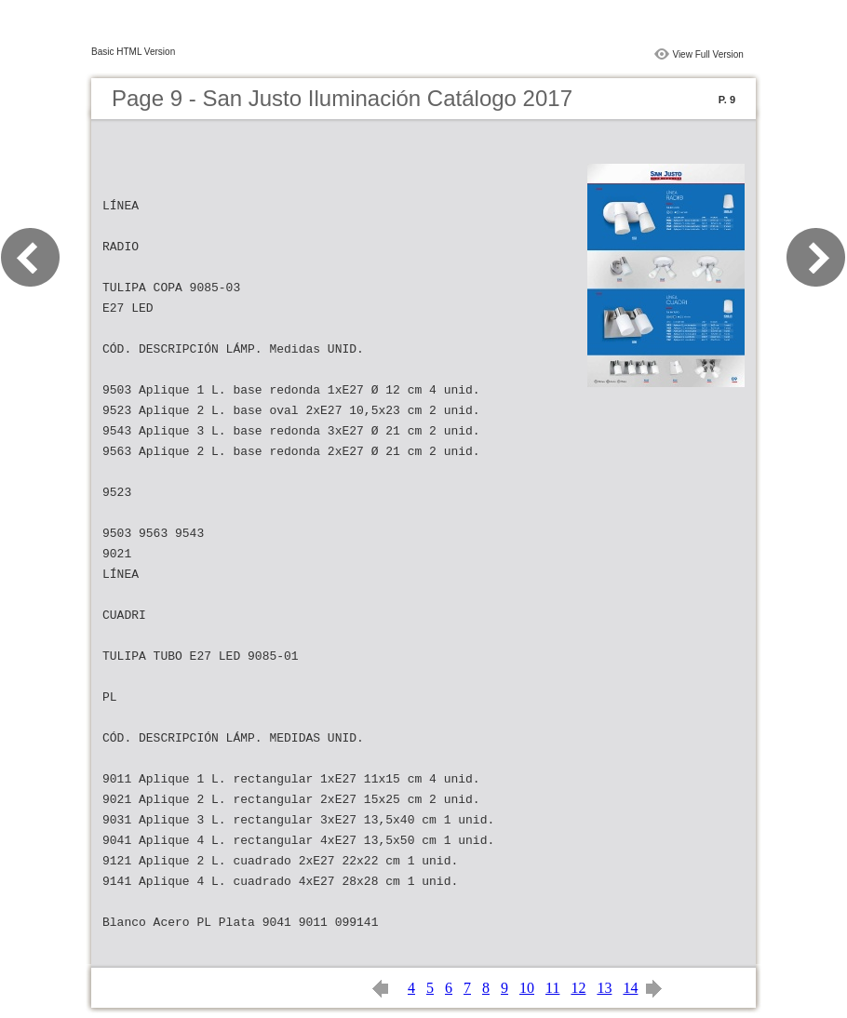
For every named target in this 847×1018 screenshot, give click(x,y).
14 (630, 988)
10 (526, 988)
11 (552, 988)
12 (578, 988)
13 (604, 988)
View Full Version (708, 54)
